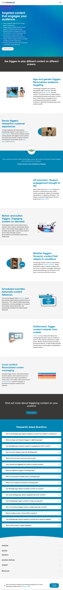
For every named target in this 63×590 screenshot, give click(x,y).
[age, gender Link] (46, 92)
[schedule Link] (21, 298)
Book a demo (8, 48)
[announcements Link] (6, 381)
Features (5, 545)
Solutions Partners (8, 560)
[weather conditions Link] (48, 264)
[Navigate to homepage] (8, 2)
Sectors (4, 551)
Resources (5, 571)
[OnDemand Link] (36, 336)
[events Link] (4, 141)
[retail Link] (24, 139)
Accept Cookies (54, 585)
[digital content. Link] (45, 199)
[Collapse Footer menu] (60, 545)
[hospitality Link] (12, 141)
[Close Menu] (60, 3)
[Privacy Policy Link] (26, 586)
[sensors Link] (49, 189)
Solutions (5, 555)
